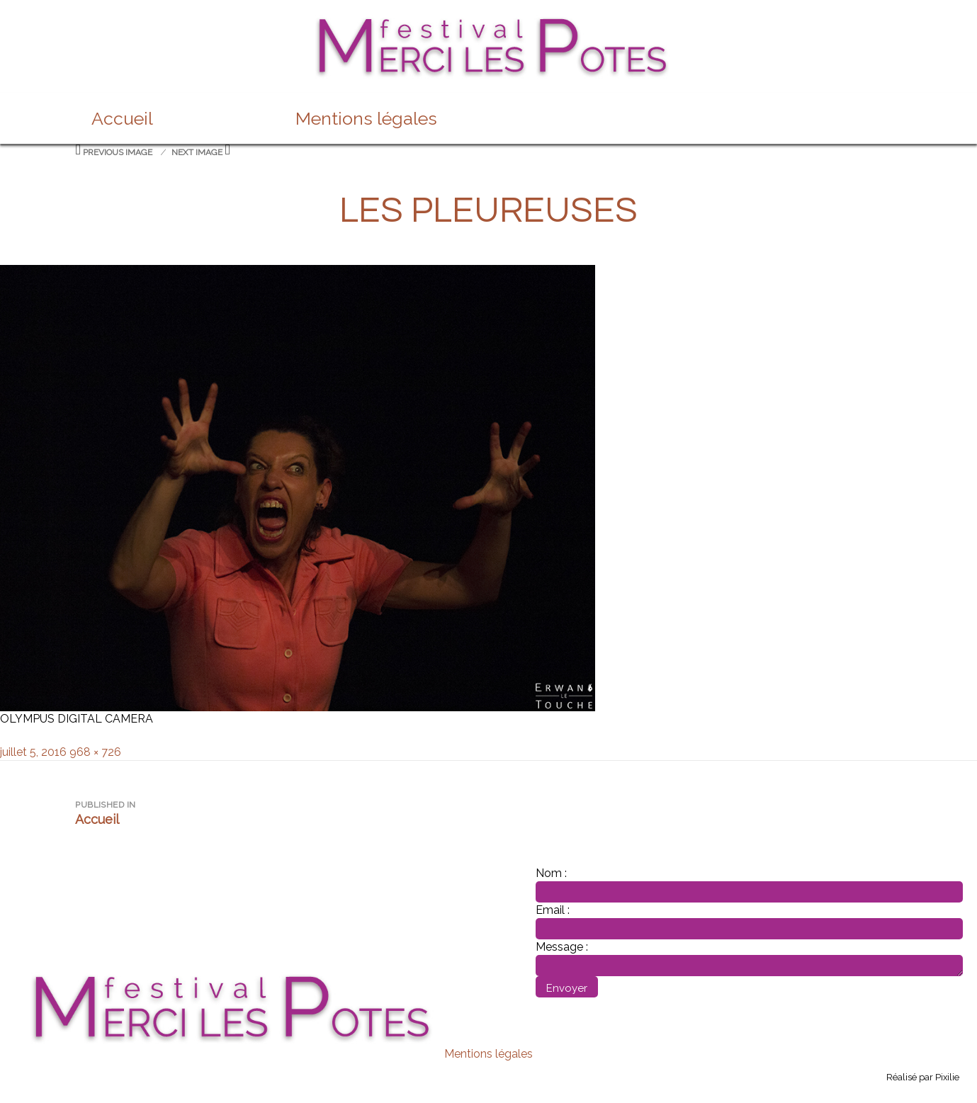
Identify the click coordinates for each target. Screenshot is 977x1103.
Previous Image (117, 152)
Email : (553, 910)
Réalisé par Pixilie (922, 1077)
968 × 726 (95, 752)
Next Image (196, 152)
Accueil (122, 118)
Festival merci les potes (489, 22)
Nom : (551, 873)
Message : (562, 947)
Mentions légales (366, 118)
